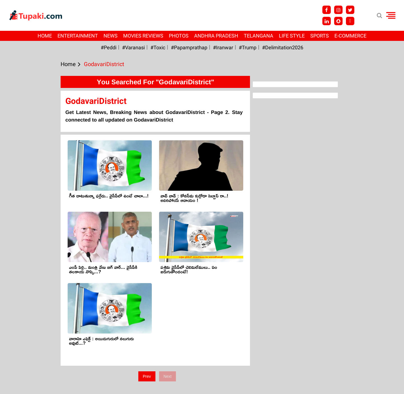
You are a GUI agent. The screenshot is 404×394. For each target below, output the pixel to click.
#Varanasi (133, 47)
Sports (319, 36)
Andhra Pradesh (216, 36)
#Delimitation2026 (282, 47)
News (111, 36)
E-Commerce (350, 36)
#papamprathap (189, 47)
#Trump (247, 47)
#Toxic (157, 47)
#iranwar (223, 47)
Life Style (292, 36)
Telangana (258, 36)
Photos (179, 36)
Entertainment (78, 36)
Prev (147, 376)
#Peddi (108, 47)
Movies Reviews (143, 36)
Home (45, 36)
